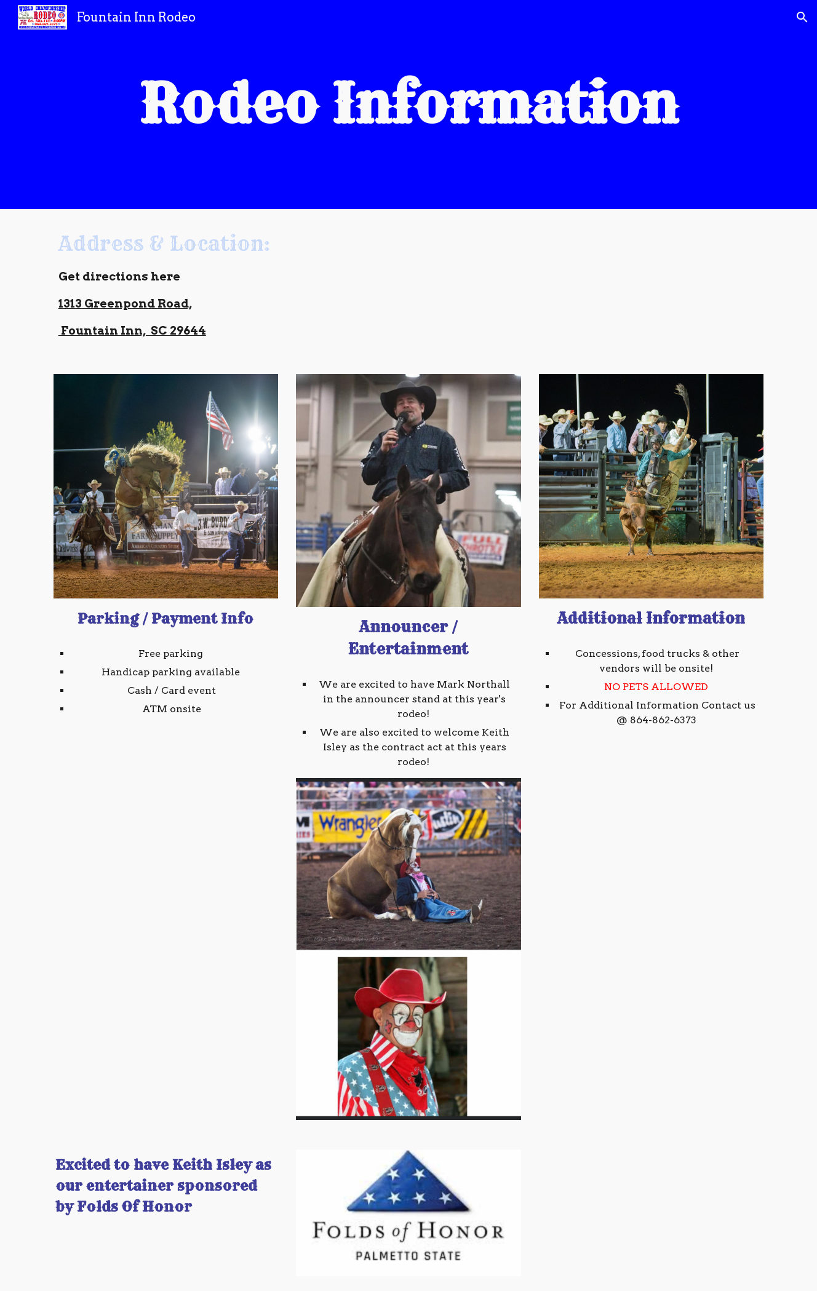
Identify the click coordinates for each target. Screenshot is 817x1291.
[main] (408, 104)
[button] (802, 17)
